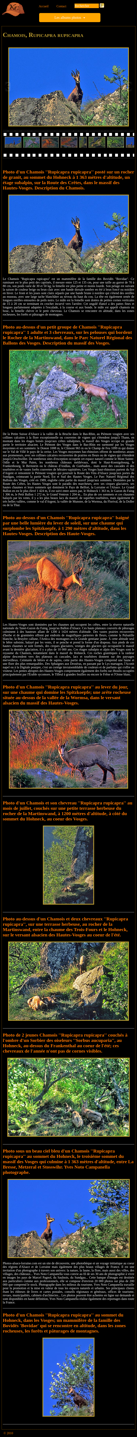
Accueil (44, 6)
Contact (61, 6)
